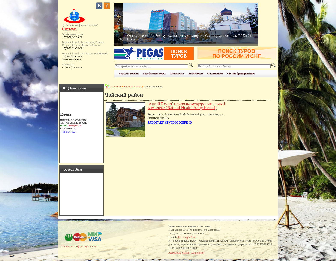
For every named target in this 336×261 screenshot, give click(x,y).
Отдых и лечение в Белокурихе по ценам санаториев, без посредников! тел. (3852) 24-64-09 (189, 37)
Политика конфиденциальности (80, 246)
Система (116, 86)
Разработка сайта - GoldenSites (186, 252)
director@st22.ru (186, 237)
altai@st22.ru (75, 125)
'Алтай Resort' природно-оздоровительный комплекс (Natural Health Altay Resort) (186, 106)
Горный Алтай (132, 86)
